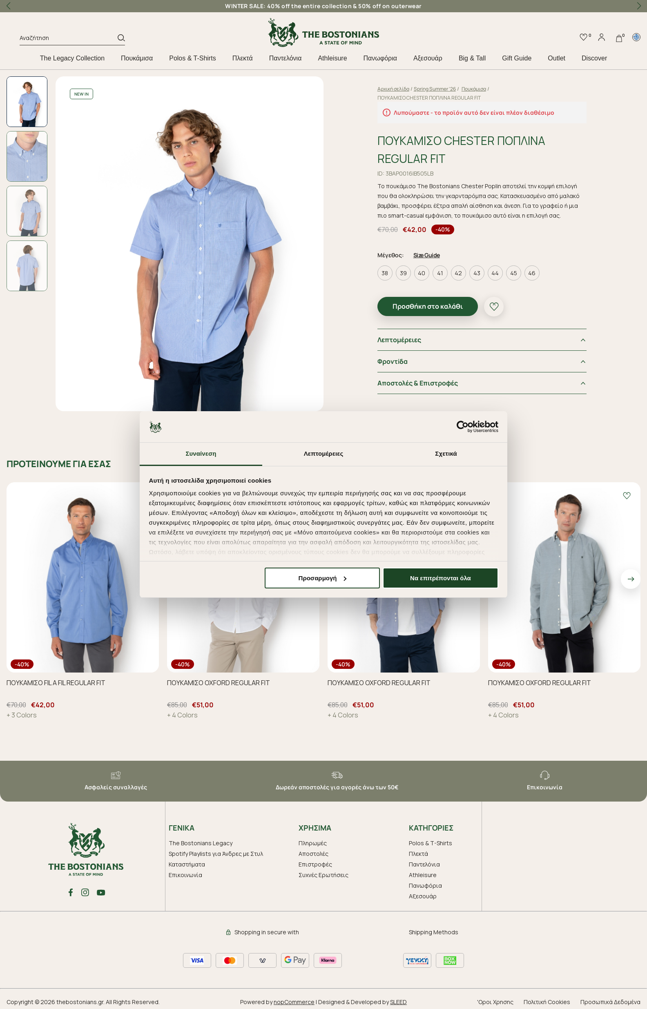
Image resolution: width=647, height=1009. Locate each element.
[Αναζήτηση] (69, 39)
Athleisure (332, 58)
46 (531, 273)
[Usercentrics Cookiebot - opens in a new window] (462, 427)
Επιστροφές (315, 864)
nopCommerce (294, 1002)
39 (403, 273)
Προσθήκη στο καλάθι (428, 306)
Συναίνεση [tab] (200, 453)
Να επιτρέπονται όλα (440, 578)
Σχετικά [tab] (446, 453)
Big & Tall (472, 58)
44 (495, 273)
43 (476, 273)
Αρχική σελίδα (393, 88)
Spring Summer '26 (435, 88)
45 (513, 273)
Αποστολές (313, 854)
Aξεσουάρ (427, 58)
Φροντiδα (392, 361)
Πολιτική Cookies (547, 1002)
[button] (639, 6)
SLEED (398, 1002)
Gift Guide (516, 58)
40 (421, 273)
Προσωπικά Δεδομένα (610, 1002)
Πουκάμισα (137, 58)
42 (458, 273)
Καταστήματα (187, 864)
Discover (594, 58)
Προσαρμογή (323, 578)
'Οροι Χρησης (495, 1002)
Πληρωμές (313, 843)
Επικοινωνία (185, 875)
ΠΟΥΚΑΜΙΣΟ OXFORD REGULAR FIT (218, 682)
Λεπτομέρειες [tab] (324, 453)
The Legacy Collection (72, 58)
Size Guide (426, 255)
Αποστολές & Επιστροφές (417, 383)
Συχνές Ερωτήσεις (323, 875)
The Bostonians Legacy (200, 843)
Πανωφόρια (380, 58)
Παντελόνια (285, 58)
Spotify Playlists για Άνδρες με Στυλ (216, 854)
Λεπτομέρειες (399, 339)
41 (440, 273)
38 (385, 273)
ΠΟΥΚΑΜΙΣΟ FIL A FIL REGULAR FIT (56, 682)
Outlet (556, 58)
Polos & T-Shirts (192, 58)
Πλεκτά (242, 58)
